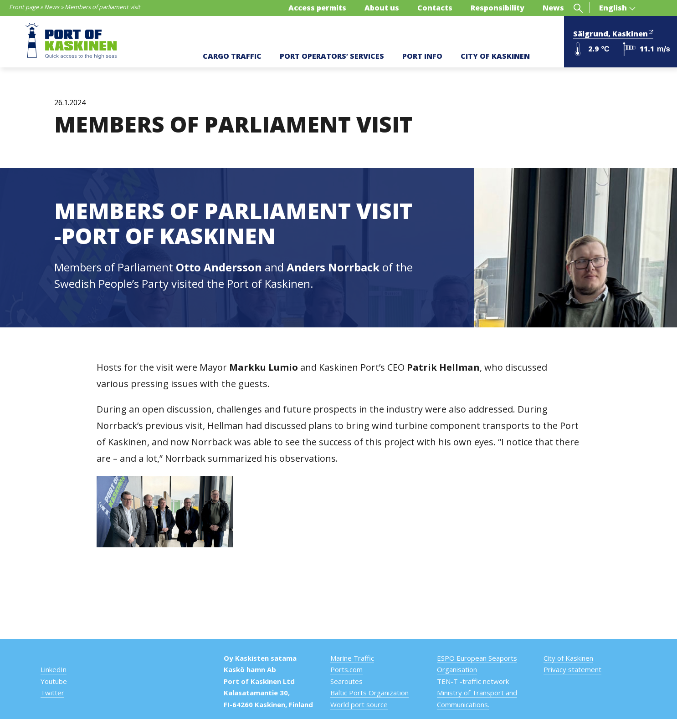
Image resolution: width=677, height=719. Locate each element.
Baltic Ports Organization (369, 692)
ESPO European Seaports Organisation (477, 663)
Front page (24, 7)
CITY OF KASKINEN (495, 56)
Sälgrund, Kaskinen (613, 32)
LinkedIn (54, 669)
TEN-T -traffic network (473, 681)
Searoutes (346, 681)
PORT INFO (422, 56)
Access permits (317, 8)
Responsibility (497, 8)
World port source (359, 704)
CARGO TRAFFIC (232, 56)
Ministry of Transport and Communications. (477, 698)
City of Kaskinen (568, 658)
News (51, 7)
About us (381, 8)
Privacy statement (572, 669)
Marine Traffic (352, 658)
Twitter (52, 692)
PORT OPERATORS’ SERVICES (332, 56)
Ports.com (346, 669)
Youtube (54, 681)
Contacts (434, 8)
